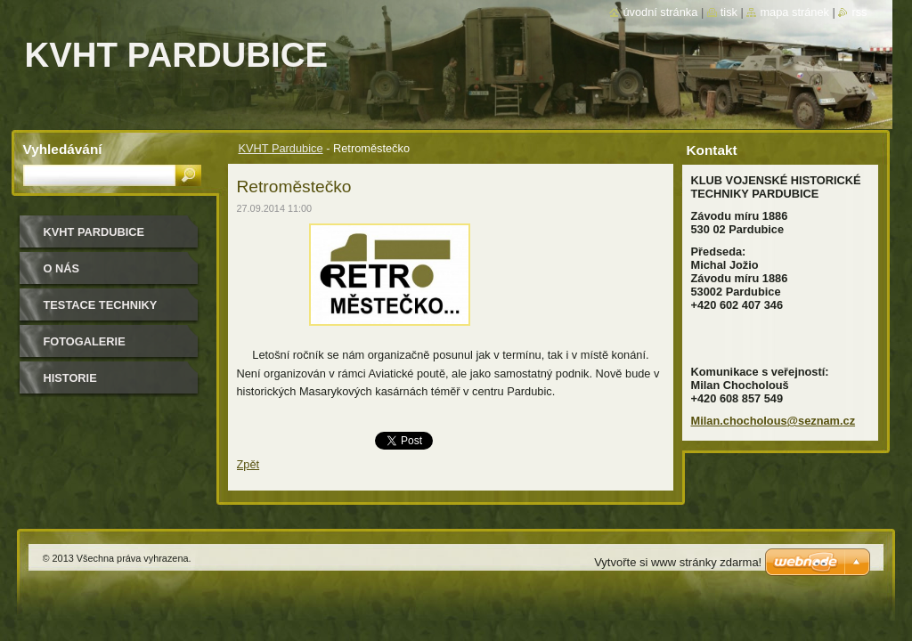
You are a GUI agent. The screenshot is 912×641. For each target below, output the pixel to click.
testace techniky (101, 305)
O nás (62, 268)
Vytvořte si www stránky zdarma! (677, 562)
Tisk (729, 12)
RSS (859, 12)
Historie (70, 378)
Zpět (248, 464)
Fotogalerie (85, 341)
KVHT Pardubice (281, 148)
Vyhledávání (62, 149)
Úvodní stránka (660, 12)
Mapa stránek (794, 12)
